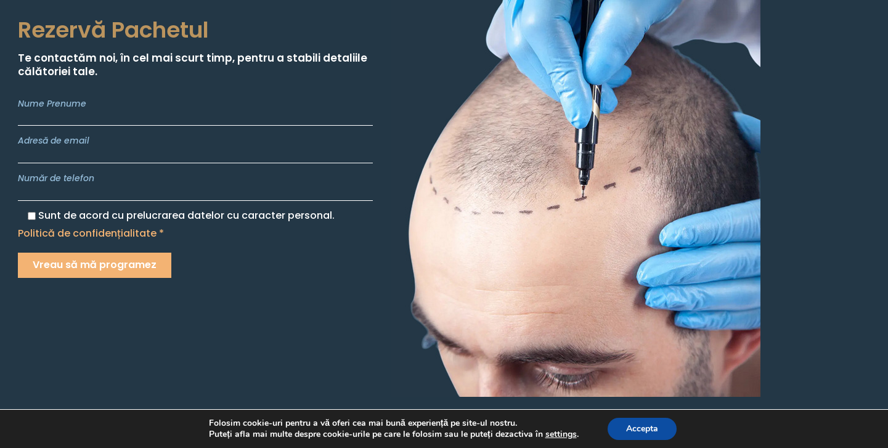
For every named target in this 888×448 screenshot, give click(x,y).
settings (561, 434)
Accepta (642, 428)
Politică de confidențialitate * (91, 233)
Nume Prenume (195, 111)
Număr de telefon (195, 186)
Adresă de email (195, 148)
